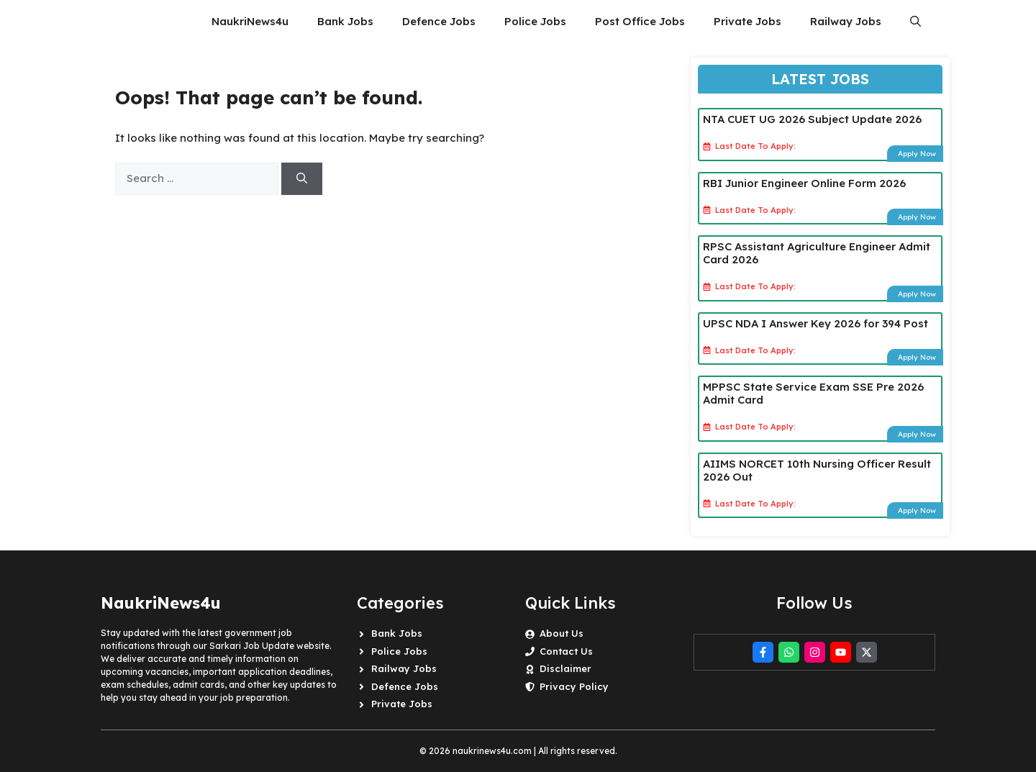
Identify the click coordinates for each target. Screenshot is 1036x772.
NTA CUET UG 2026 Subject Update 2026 (812, 119)
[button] (915, 21)
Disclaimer (565, 668)
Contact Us (566, 651)
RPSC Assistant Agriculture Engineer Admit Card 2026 (816, 253)
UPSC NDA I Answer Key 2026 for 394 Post (815, 323)
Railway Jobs (845, 21)
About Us (561, 633)
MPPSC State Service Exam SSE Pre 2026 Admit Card (813, 393)
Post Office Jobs (640, 21)
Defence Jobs (439, 21)
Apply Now (917, 153)
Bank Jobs (345, 21)
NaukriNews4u (250, 21)
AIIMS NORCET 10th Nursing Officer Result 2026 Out (817, 470)
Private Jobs (747, 21)
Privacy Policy (574, 686)
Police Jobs (535, 21)
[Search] (301, 179)
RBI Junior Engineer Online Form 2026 (804, 183)
